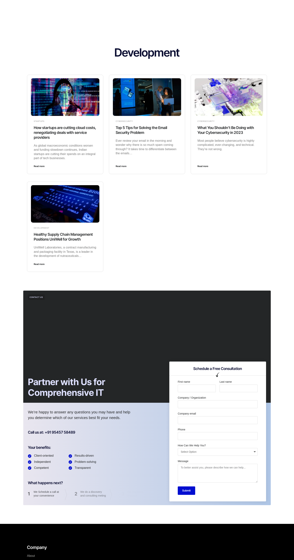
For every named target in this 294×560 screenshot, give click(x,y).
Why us (146, 6)
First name (184, 381)
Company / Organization (192, 397)
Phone (181, 429)
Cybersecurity (124, 121)
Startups (39, 121)
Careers (162, 6)
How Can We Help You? (192, 445)
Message (183, 461)
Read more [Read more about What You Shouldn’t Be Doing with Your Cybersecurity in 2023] (202, 166)
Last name (226, 381)
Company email (187, 413)
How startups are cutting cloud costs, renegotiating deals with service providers (65, 132)
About (131, 6)
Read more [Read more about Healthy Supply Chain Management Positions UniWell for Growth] (39, 264)
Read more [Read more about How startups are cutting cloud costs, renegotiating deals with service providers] (39, 166)
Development (41, 228)
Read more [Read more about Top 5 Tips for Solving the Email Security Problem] (121, 166)
